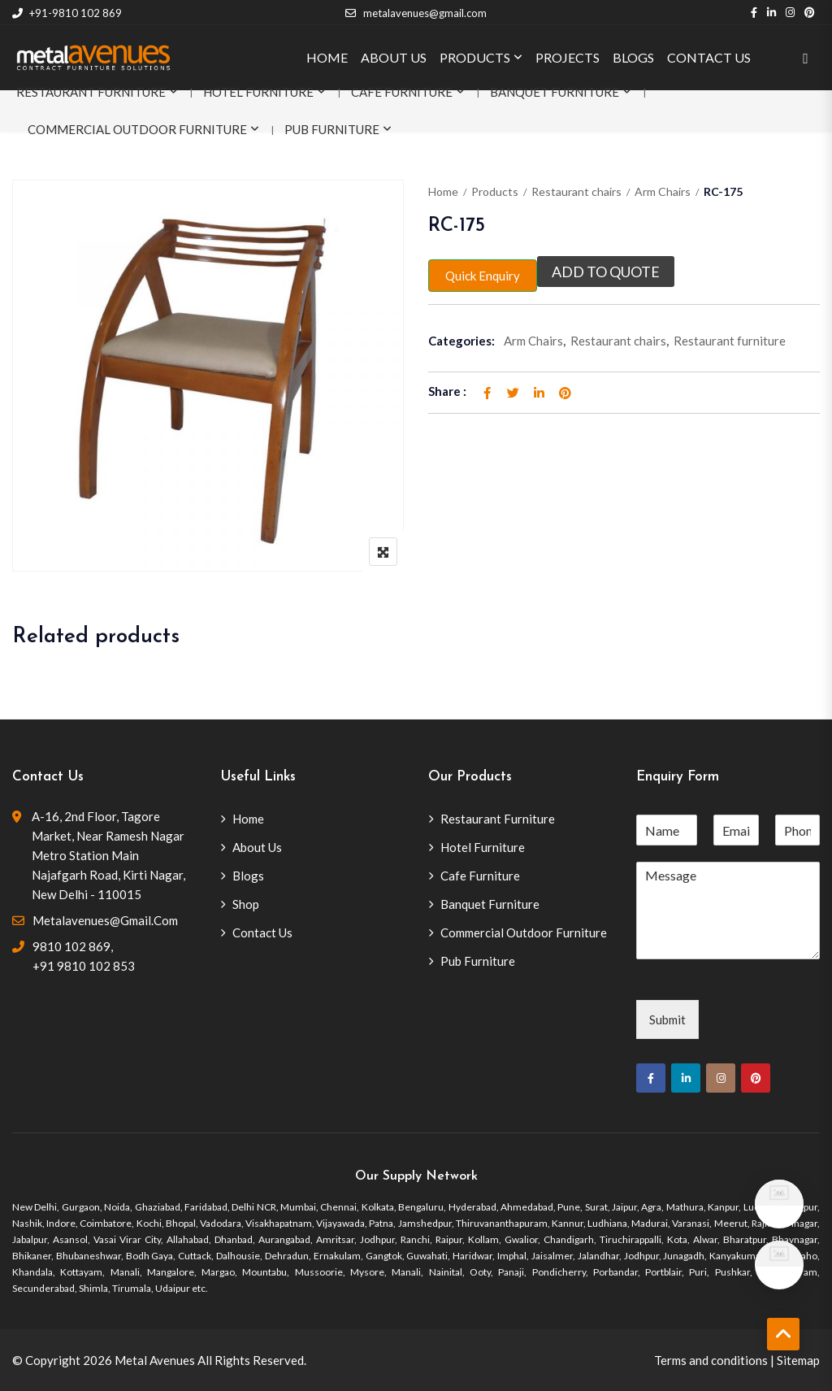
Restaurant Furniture (91, 92)
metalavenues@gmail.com (415, 13)
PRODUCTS (475, 57)
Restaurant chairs (576, 191)
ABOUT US (394, 57)
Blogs (248, 875)
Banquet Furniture (554, 92)
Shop (245, 904)
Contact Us (262, 932)
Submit (667, 1019)
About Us (257, 847)
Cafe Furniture (402, 92)
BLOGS (633, 57)
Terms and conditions (711, 1360)
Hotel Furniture (258, 92)
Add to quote (606, 271)
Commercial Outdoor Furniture (137, 129)
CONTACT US (709, 57)
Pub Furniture (331, 129)
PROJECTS (567, 57)
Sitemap (798, 1360)
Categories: (461, 340)
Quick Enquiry (482, 275)
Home (443, 191)
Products (494, 191)
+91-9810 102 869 (67, 13)
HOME (327, 57)
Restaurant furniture (730, 340)
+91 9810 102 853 (83, 965)
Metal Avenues (155, 1360)
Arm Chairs (663, 191)
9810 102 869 (71, 946)
